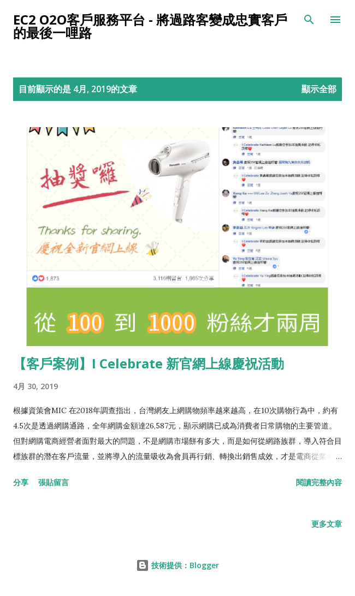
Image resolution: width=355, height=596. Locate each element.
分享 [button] (20, 482)
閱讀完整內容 (319, 482)
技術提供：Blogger (177, 565)
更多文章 (326, 523)
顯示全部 (318, 89)
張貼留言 (53, 482)
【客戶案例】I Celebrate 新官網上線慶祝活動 (148, 363)
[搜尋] (309, 19)
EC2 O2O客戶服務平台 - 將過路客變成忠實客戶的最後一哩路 (150, 25)
